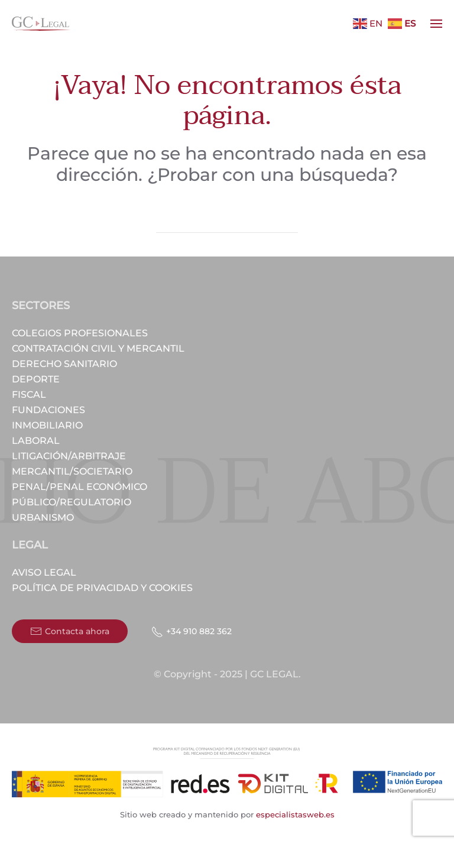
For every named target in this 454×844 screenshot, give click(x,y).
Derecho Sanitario (64, 363)
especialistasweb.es (294, 814)
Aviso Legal (44, 572)
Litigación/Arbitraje (69, 456)
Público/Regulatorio (71, 502)
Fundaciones (48, 409)
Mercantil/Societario (72, 471)
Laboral (36, 440)
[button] (436, 23)
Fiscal (29, 394)
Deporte (36, 379)
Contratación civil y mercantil (98, 348)
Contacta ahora (69, 631)
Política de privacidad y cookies (102, 587)
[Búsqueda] (227, 221)
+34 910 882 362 (191, 632)
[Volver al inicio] (41, 23)
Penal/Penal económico (79, 486)
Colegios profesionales (80, 333)
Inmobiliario (47, 425)
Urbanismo (43, 517)
